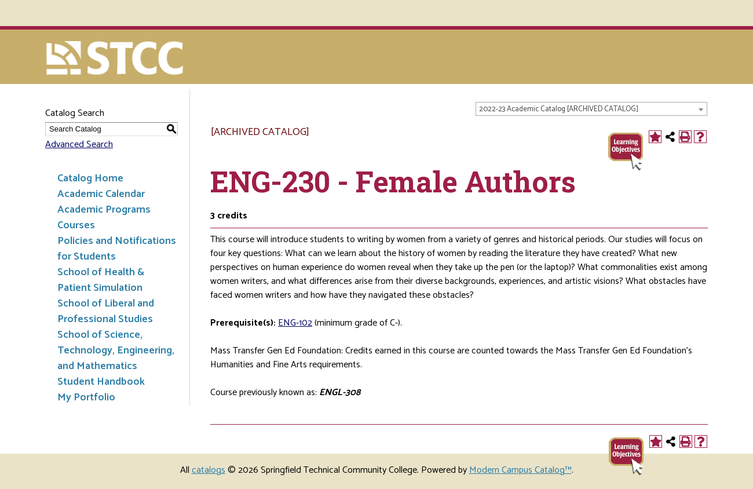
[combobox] (591, 109)
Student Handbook (101, 382)
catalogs (208, 470)
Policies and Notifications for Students (116, 248)
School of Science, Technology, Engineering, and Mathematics (115, 350)
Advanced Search (79, 144)
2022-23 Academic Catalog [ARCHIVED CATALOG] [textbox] (558, 109)
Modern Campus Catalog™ (520, 470)
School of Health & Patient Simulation (100, 280)
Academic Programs (104, 209)
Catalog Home (90, 178)
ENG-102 (295, 323)
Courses (76, 225)
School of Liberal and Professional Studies (105, 311)
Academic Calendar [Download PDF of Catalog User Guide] (101, 194)
